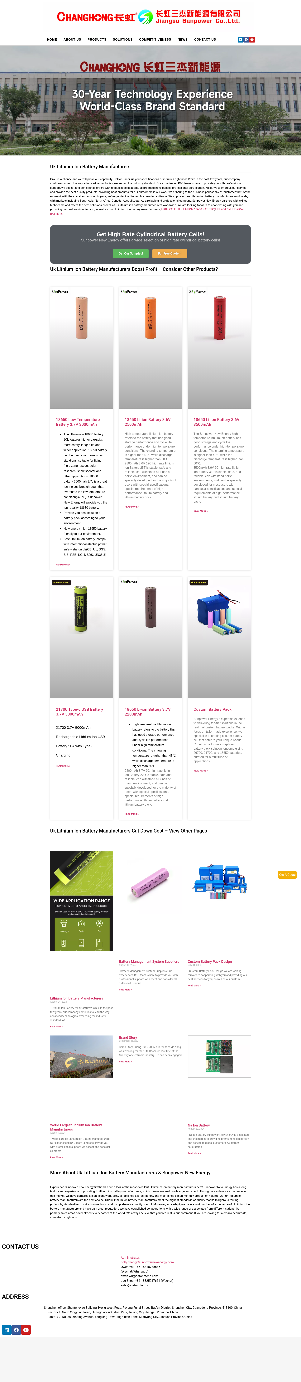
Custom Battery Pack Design (210, 961)
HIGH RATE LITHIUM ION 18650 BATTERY (187, 209)
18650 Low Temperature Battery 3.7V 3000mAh (78, 422)
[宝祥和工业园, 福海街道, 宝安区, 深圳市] (70, 1353)
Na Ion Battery (199, 1125)
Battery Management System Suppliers (149, 961)
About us (72, 39)
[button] (131, 253)
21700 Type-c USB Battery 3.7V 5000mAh (79, 711)
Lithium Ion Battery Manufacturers (76, 998)
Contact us (205, 39)
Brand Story (128, 1037)
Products (97, 39)
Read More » (63, 564)
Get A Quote (287, 875)
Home (52, 39)
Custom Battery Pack (213, 709)
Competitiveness (155, 39)
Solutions (122, 39)
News (183, 39)
